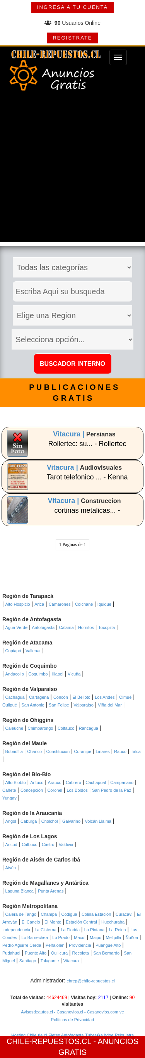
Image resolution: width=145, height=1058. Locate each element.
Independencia (16, 929)
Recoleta (80, 953)
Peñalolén (55, 945)
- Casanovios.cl (68, 1012)
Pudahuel (11, 953)
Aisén (10, 867)
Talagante (50, 960)
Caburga (28, 821)
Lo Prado (61, 937)
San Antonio (32, 705)
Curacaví (124, 914)
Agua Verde (16, 627)
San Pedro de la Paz (111, 790)
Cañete (9, 790)
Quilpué (9, 705)
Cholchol (49, 821)
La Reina (117, 929)
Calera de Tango (21, 914)
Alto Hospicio (17, 604)
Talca (136, 751)
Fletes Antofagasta (66, 1035)
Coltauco (66, 728)
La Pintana (94, 929)
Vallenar (33, 650)
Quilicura (59, 953)
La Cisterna (45, 929)
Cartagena (39, 697)
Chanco (34, 751)
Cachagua (15, 697)
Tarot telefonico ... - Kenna (87, 477)
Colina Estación (96, 914)
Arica (39, 604)
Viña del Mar (110, 705)
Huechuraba (113, 922)
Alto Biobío (15, 782)
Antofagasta (43, 627)
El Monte (52, 922)
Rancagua (88, 728)
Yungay (9, 798)
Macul (79, 937)
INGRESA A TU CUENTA (72, 7)
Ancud (11, 844)
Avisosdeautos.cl (37, 1012)
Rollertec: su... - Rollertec (87, 444)
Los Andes (104, 697)
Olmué (125, 697)
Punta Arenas (50, 891)
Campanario (121, 782)
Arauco (54, 782)
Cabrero (73, 782)
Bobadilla (14, 751)
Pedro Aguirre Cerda (21, 945)
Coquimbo (38, 674)
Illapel (57, 674)
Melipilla (113, 937)
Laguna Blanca (19, 891)
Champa (49, 914)
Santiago (27, 960)
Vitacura (71, 960)
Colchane (84, 604)
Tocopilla (106, 627)
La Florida (70, 929)
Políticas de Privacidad (72, 1019)
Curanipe (83, 751)
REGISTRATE (72, 38)
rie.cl (42, 1035)
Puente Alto (35, 953)
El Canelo (31, 922)
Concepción (31, 790)
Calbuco (29, 844)
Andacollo (14, 674)
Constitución (58, 751)
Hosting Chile (23, 1035)
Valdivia (66, 844)
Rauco (120, 751)
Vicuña (74, 674)
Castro (48, 844)
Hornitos (86, 627)
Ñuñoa (132, 937)
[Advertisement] (72, 169)
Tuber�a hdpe (99, 1035)
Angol (10, 821)
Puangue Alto (108, 945)
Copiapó (13, 650)
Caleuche (14, 728)
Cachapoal (95, 782)
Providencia (80, 945)
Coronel (54, 790)
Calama (66, 627)
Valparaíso (83, 705)
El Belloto (81, 697)
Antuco (36, 782)
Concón (60, 697)
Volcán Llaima (98, 821)
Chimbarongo (40, 728)
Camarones (60, 604)
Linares (103, 751)
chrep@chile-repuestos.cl (90, 981)
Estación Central (81, 922)
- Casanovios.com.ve (103, 1012)
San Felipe (59, 705)
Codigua (69, 914)
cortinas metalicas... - (87, 510)
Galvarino (71, 821)
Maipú (95, 937)
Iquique (104, 604)
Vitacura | (69, 434)
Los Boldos (77, 790)
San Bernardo (106, 953)
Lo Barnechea (34, 937)
